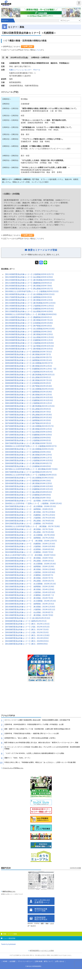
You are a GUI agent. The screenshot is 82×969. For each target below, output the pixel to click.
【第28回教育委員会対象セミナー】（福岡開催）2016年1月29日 (29, 566)
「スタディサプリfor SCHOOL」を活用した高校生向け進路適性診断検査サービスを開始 (34, 753)
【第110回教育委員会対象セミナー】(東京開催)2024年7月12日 (28, 320)
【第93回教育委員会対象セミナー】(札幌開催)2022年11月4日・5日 (30, 369)
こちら (38, 50)
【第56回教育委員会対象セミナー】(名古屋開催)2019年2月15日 (29, 478)
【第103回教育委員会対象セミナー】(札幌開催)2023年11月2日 (28, 340)
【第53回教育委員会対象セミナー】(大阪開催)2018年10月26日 (28, 486)
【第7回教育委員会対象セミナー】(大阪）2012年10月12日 (27, 627)
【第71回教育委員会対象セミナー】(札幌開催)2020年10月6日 (28, 435)
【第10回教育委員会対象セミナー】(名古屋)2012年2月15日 (27, 618)
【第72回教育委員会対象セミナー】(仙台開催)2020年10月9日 (28, 432)
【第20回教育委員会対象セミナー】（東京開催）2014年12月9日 (29, 589)
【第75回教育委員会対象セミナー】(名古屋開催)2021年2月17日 (29, 426)
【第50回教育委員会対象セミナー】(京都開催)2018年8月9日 (27, 495)
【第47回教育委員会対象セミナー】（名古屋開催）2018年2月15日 (30, 506)
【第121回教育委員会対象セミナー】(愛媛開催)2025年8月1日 (28, 283)
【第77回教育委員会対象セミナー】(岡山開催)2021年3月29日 (28, 415)
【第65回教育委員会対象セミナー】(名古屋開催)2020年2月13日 (29, 449)
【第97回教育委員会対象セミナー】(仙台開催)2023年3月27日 (28, 357)
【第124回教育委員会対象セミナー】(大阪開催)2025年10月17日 (29, 274)
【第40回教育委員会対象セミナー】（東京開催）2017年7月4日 (28, 529)
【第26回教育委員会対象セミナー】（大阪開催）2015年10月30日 (29, 572)
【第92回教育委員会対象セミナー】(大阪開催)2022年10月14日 (28, 372)
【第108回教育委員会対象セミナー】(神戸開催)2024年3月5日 (28, 326)
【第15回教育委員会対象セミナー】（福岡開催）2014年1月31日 (29, 604)
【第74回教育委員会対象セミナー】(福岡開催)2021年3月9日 (27, 420)
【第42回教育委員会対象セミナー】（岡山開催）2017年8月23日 (29, 521)
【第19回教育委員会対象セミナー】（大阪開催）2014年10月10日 (29, 592)
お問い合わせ (59, 961)
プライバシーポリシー (25, 961)
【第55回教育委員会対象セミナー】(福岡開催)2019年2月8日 (27, 481)
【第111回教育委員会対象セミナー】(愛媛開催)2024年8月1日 (28, 317)
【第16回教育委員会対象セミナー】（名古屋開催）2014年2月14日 (30, 601)
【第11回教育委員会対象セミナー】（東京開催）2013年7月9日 (28, 615)
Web (47, 923)
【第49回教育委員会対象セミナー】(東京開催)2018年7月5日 (27, 498)
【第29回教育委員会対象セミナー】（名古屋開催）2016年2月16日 (30, 564)
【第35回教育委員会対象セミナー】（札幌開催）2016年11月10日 (29, 544)
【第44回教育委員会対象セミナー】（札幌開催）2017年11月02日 (29, 515)
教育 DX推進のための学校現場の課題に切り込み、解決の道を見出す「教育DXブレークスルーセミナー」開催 (41, 742)
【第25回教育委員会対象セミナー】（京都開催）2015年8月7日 (28, 575)
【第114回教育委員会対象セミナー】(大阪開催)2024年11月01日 (29, 306)
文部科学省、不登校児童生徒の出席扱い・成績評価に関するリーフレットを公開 (31, 733)
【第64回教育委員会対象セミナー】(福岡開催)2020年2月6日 (27, 452)
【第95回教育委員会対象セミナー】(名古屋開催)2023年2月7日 (28, 363)
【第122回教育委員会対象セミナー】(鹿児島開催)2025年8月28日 (29, 280)
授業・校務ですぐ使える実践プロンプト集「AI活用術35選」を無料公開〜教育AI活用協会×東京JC (37, 729)
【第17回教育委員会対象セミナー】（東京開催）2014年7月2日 (28, 598)
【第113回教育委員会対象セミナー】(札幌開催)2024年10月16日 (29, 309)
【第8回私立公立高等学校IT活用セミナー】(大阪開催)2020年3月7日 (30, 446)
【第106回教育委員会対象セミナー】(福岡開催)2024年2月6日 (28, 332)
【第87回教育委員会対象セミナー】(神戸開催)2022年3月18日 (28, 386)
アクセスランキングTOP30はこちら (12, 768)
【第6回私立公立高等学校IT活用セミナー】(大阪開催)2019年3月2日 (30, 475)
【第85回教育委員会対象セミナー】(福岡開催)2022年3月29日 (28, 392)
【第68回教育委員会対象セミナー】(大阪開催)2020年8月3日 (27, 440)
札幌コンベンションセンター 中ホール (24, 70)
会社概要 (12, 961)
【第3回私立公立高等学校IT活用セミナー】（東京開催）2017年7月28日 (32, 526)
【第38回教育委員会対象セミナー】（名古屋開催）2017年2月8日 (29, 535)
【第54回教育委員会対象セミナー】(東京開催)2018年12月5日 (28, 483)
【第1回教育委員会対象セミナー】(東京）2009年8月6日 (26, 644)
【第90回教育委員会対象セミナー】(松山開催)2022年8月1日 (27, 377)
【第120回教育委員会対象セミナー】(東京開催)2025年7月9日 (28, 286)
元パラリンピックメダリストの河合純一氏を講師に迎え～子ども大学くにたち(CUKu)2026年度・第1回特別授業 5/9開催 (42, 748)
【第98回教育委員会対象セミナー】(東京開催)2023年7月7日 (27, 354)
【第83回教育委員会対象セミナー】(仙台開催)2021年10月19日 (28, 397)
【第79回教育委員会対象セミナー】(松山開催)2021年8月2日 (27, 409)
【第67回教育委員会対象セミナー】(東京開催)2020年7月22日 (28, 443)
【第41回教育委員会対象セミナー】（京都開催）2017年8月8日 (28, 523)
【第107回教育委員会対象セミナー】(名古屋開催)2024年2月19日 (29, 329)
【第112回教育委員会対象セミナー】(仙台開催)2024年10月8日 (28, 311)
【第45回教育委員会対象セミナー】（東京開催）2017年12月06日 (29, 512)
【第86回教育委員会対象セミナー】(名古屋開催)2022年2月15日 (29, 389)
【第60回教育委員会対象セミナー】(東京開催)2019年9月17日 (28, 463)
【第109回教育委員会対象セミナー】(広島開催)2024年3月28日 (28, 323)
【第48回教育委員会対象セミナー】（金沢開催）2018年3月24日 (29, 501)
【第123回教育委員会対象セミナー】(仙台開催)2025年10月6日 (28, 277)
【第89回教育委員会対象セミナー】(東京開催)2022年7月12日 (28, 380)
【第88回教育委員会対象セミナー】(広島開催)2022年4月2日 (27, 383)
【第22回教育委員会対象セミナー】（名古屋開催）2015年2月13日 (30, 584)
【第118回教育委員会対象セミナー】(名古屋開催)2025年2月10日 (29, 294)
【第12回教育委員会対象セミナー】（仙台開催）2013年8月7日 (28, 612)
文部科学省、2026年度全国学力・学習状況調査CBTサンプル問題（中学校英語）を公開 (33, 724)
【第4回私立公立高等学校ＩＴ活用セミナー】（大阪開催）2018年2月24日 (33, 503)
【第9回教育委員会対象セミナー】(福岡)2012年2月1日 (25, 621)
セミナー (33, 925)
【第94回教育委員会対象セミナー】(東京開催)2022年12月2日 (28, 366)
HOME (5, 961)
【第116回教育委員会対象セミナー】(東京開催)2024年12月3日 (28, 300)
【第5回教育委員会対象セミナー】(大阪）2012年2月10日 (26, 632)
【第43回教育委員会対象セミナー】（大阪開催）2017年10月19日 (29, 518)
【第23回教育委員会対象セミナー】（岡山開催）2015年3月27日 (29, 581)
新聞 (42, 923)
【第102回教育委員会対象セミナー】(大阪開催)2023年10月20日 (29, 343)
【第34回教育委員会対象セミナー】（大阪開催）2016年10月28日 (29, 546)
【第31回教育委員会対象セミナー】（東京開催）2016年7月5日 (28, 558)
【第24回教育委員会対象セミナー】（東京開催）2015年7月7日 (28, 578)
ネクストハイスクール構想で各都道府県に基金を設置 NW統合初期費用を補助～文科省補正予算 (37, 720)
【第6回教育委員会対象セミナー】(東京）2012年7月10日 (26, 629)
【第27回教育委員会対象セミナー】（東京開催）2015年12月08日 (29, 569)
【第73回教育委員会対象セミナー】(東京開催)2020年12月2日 (28, 429)
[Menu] (79, 3)
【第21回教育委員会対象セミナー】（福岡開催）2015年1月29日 (29, 586)
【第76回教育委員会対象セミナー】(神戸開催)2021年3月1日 (27, 423)
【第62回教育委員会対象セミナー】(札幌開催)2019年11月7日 (28, 458)
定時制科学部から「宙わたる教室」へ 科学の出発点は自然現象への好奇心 (30, 738)
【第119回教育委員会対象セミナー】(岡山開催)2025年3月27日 (28, 289)
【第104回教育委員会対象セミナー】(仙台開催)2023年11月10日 (29, 337)
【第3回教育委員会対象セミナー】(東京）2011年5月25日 (26, 638)
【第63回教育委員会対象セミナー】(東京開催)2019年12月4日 (28, 455)
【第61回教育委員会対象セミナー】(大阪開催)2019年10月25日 (28, 460)
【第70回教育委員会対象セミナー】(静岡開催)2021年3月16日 (28, 417)
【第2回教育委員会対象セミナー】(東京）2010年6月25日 (26, 641)
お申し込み (27, 46)
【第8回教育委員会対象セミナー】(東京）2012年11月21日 (27, 624)
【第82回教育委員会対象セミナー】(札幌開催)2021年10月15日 (28, 400)
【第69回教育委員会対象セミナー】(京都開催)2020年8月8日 (27, 438)
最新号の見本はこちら (8, 891)
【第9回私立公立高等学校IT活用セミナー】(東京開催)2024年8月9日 (30, 314)
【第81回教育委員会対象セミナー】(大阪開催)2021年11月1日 (28, 403)
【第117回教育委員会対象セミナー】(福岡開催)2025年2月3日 (28, 297)
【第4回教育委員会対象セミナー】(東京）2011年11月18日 (27, 635)
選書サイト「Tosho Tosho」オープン (17, 758)
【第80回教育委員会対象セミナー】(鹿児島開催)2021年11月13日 (29, 406)
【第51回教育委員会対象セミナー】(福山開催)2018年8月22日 (28, 492)
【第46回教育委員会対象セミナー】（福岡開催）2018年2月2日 (28, 509)
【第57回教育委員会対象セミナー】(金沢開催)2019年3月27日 (28, 472)
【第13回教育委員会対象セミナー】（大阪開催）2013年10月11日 (29, 609)
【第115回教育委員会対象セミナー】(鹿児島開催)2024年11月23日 (30, 303)
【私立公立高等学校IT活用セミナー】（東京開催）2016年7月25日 (30, 555)
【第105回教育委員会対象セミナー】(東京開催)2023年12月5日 (28, 334)
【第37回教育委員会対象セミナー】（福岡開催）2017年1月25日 (29, 538)
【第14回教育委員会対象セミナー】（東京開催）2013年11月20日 (29, 607)
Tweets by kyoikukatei (8, 944)
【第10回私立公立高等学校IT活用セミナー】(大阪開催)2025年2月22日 (31, 291)
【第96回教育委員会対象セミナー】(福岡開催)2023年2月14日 (28, 360)
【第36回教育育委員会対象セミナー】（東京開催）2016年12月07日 (30, 541)
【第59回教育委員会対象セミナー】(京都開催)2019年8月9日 (27, 466)
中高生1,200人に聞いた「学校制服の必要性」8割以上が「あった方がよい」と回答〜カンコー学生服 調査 (40, 762)
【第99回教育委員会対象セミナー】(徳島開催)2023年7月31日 (28, 352)
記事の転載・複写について (44, 961)
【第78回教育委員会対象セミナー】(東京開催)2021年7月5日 (27, 412)
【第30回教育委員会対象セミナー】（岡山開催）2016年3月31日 (29, 561)
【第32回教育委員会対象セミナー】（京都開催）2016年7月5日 (28, 552)
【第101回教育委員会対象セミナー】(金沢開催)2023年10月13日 (29, 346)
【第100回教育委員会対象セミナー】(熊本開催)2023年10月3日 (28, 349)
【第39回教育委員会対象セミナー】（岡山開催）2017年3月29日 (29, 532)
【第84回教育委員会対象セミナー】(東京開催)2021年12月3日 (28, 395)
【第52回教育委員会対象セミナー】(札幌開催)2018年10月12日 (28, 489)
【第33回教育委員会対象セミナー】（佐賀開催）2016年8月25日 (29, 549)
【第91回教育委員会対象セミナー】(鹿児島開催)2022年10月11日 (29, 375)
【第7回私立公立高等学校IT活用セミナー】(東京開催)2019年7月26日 (31, 469)
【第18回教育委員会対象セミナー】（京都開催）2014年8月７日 (29, 595)
